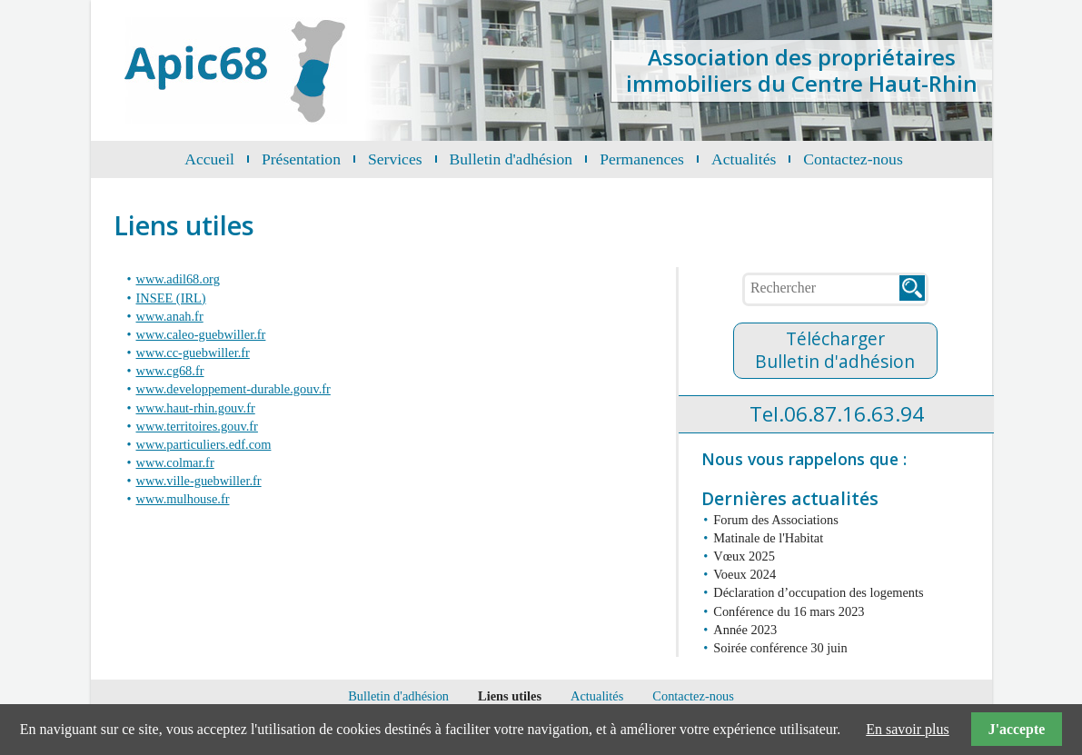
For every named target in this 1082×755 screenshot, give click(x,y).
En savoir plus (907, 729)
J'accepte (1016, 729)
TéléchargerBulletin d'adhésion (835, 349)
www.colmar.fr (175, 462)
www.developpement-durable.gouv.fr (233, 389)
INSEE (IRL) (171, 298)
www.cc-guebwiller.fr (193, 352)
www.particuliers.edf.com (204, 444)
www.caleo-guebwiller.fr (201, 334)
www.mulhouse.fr (183, 499)
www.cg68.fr (170, 370)
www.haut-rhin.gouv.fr (195, 408)
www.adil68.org (178, 279)
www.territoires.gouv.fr (197, 426)
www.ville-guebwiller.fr (199, 480)
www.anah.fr (169, 316)
